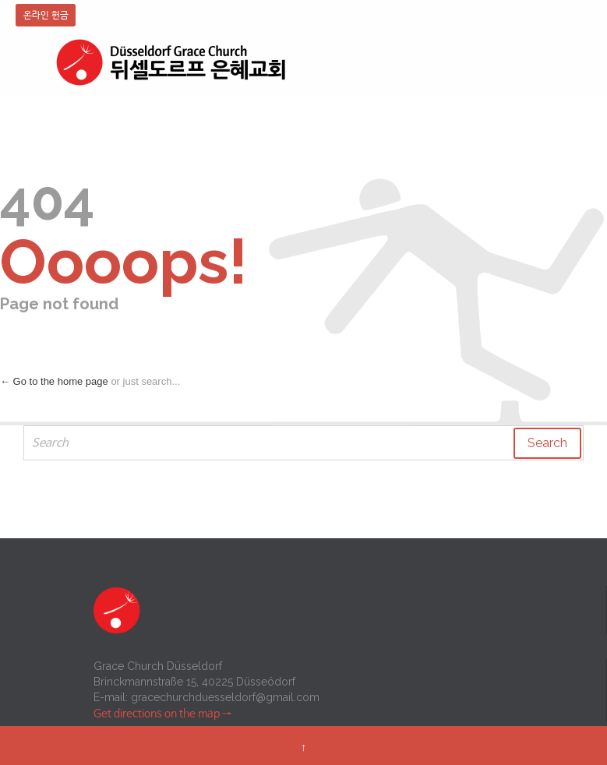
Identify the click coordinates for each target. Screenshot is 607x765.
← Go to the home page (54, 381)
